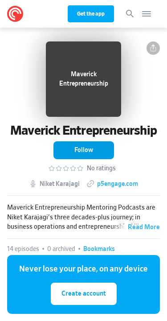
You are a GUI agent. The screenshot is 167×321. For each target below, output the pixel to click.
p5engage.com (117, 184)
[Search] (130, 14)
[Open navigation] (146, 14)
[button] (153, 48)
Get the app (91, 13)
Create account (83, 293)
